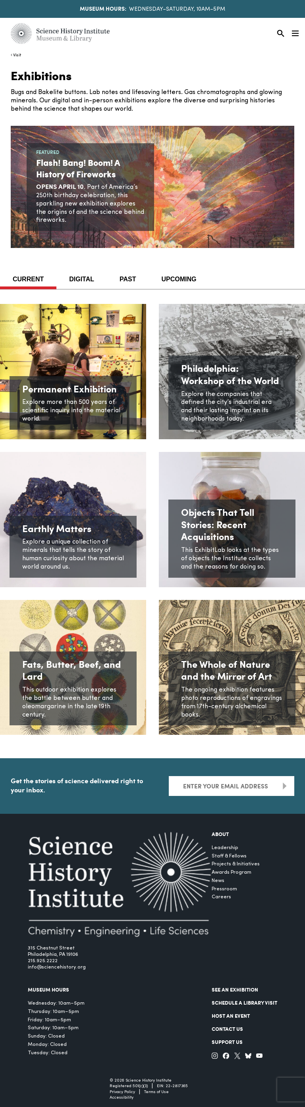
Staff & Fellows (229, 856)
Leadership (225, 847)
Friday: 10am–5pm (49, 1019)
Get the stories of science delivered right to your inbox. (77, 785)
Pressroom (224, 889)
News (218, 880)
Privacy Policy (122, 1092)
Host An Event (231, 1015)
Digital (81, 279)
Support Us (227, 1042)
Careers (221, 896)
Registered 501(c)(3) (129, 1086)
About (220, 834)
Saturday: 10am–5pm (53, 1027)
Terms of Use (156, 1092)
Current (28, 279)
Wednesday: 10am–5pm (56, 1003)
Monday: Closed (47, 1044)
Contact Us (227, 1028)
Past (128, 279)
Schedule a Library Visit (244, 1002)
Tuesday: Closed (48, 1052)
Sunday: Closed (46, 1036)
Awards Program (231, 872)
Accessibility (121, 1097)
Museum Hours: (103, 8)
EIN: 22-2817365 (172, 1086)
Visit (17, 55)
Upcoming (179, 279)
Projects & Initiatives (236, 864)
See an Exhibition (235, 989)
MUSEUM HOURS (48, 989)
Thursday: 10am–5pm (53, 1011)
